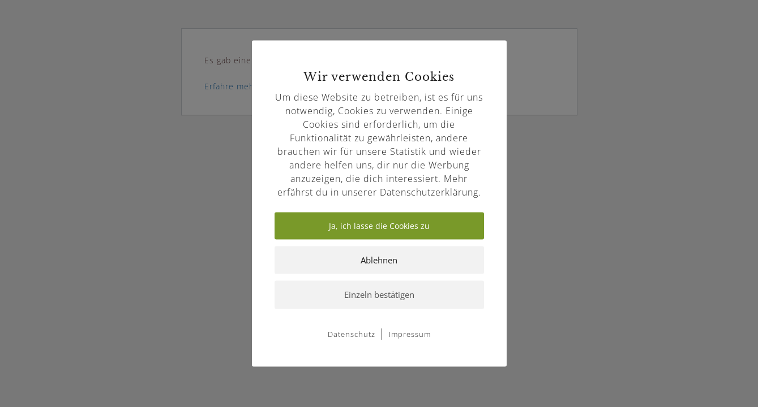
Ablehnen (379, 259)
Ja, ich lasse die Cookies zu (379, 225)
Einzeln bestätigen (379, 294)
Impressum (410, 333)
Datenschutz (351, 333)
